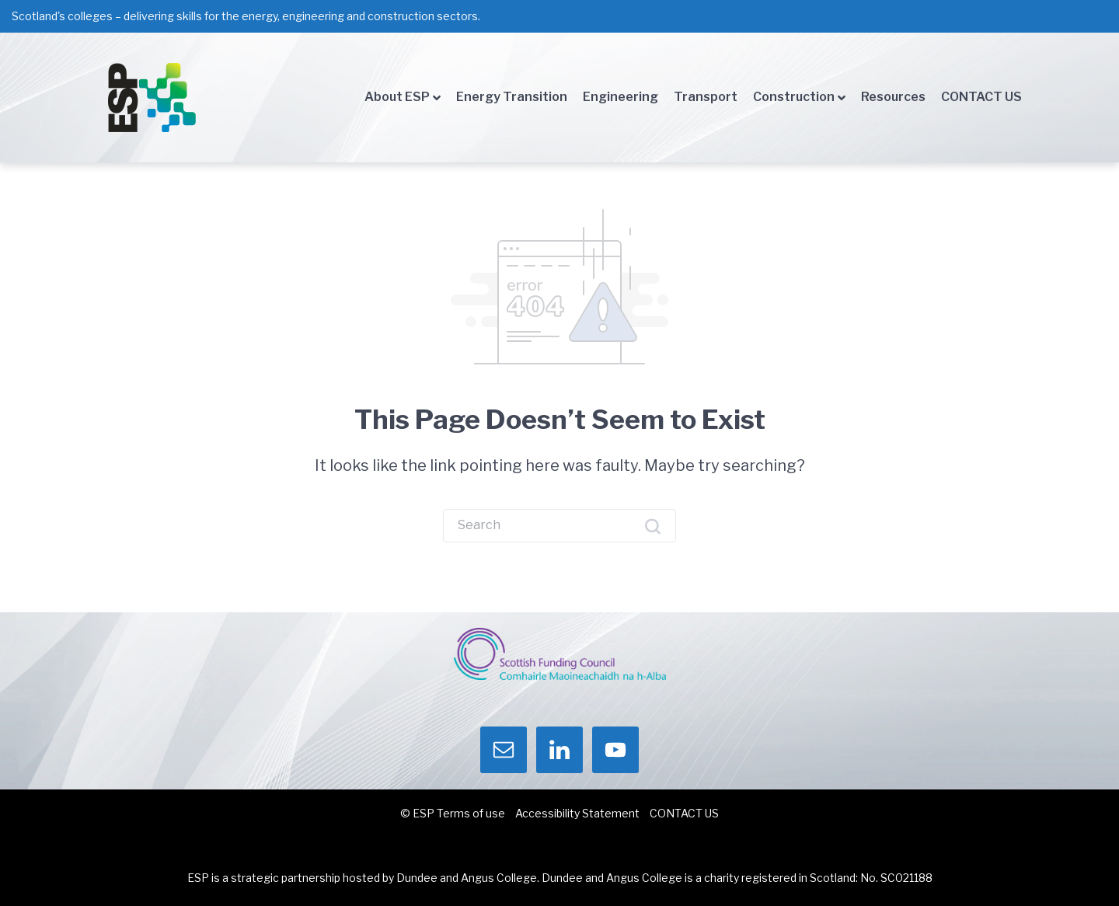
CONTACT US (981, 96)
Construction (794, 96)
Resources (893, 96)
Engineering (620, 96)
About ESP (397, 96)
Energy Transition (511, 96)
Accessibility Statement (577, 813)
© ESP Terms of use (452, 813)
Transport (705, 96)
